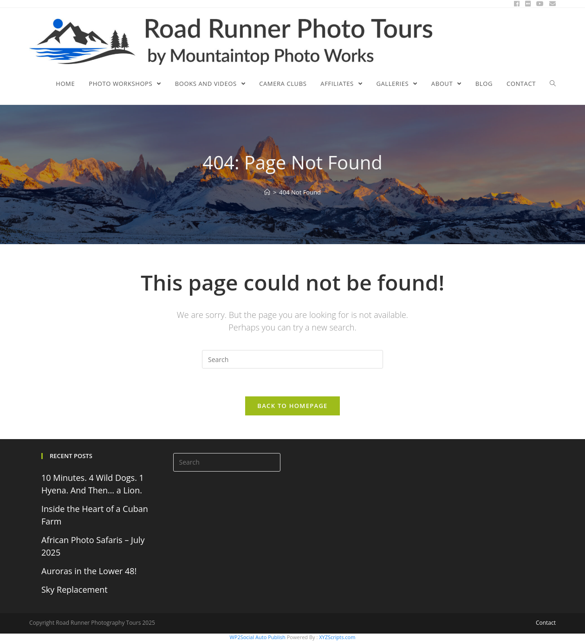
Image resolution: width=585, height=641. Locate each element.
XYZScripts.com (337, 637)
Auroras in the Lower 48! (88, 570)
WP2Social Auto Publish (258, 637)
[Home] (267, 192)
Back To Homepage (292, 405)
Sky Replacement (74, 589)
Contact (546, 623)
